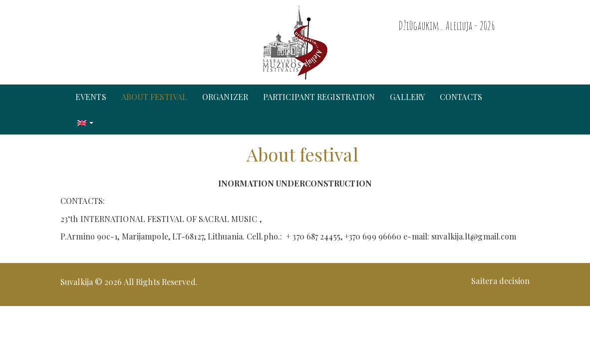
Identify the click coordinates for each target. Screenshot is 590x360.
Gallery (407, 97)
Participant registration (319, 97)
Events (90, 97)
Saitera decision (500, 281)
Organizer (225, 97)
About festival (154, 97)
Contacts (461, 97)
